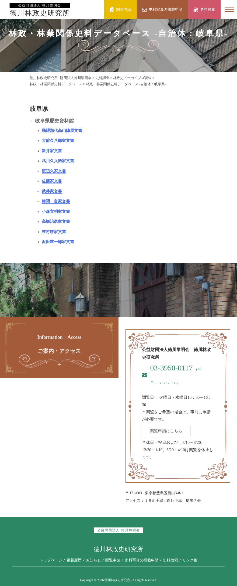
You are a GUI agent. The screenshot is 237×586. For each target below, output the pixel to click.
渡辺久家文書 (54, 171)
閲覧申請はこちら (166, 431)
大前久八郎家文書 (58, 140)
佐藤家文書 (52, 181)
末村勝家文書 (54, 232)
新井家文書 (52, 151)
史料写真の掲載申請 (142, 560)
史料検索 (170, 560)
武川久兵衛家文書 (58, 161)
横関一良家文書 (56, 201)
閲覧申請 (112, 560)
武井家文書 (52, 191)
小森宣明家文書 (56, 211)
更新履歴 (74, 560)
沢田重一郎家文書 (58, 242)
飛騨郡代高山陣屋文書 (62, 130)
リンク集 (189, 560)
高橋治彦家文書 (56, 221)
